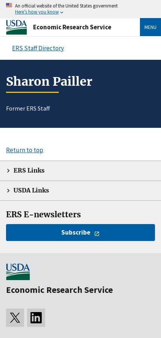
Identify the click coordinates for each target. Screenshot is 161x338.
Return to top (24, 150)
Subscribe (75, 232)
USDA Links (31, 190)
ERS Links (29, 170)
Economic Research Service (72, 27)
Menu (150, 27)
